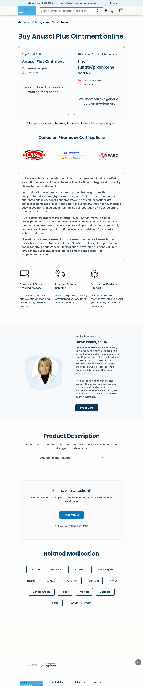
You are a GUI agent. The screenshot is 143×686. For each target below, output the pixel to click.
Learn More (89, 407)
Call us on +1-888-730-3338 (71, 526)
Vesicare (105, 592)
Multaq (84, 592)
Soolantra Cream (80, 603)
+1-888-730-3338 (49, 3)
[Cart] (121, 11)
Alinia (55, 603)
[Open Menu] (21, 10)
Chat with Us (71, 515)
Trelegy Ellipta (104, 569)
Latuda (50, 580)
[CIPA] (34, 155)
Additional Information (72, 457)
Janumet (72, 580)
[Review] (71, 155)
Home (26, 22)
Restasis (56, 569)
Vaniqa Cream (42, 592)
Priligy (65, 592)
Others (36, 22)
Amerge (30, 580)
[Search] (99, 11)
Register (114, 3)
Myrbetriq (78, 569)
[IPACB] (109, 155)
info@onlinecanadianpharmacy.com (81, 3)
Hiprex (113, 580)
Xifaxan (35, 569)
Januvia (94, 580)
